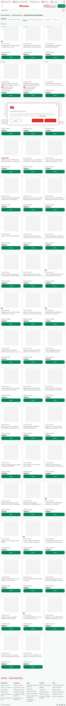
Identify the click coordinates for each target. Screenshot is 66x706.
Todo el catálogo (5, 15)
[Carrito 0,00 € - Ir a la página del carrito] (61, 6)
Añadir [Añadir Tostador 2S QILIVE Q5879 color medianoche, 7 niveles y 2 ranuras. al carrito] (33, 248)
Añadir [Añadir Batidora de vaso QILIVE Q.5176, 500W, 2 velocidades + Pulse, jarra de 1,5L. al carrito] (11, 95)
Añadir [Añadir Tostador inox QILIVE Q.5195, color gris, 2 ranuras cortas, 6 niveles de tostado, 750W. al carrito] (55, 248)
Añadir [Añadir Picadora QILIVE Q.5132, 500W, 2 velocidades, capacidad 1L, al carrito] (55, 324)
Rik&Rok (41, 687)
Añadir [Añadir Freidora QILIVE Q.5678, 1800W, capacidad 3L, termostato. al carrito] (55, 514)
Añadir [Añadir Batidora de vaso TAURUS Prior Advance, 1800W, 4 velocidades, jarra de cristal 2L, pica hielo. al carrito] (55, 400)
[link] (15, 678)
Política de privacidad (32, 693)
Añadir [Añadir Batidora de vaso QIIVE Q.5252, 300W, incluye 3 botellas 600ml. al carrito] (55, 438)
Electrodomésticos (17, 15)
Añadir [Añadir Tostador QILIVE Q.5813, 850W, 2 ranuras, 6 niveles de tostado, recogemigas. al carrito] (33, 552)
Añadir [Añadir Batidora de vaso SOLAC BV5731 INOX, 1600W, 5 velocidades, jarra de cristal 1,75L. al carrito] (33, 57)
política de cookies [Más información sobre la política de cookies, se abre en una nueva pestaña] (42, 115)
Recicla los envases (57, 694)
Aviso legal (29, 689)
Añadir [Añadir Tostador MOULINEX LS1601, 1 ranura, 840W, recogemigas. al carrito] (55, 362)
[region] (33, 114)
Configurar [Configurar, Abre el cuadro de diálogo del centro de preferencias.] (15, 120)
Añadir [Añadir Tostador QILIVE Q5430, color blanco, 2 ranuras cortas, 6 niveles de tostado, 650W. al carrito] (55, 95)
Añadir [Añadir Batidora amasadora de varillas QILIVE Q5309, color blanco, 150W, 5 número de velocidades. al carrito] (33, 286)
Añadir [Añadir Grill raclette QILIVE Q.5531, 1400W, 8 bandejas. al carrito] (33, 590)
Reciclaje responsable (58, 692)
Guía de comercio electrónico (18, 698)
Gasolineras (42, 689)
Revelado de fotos (44, 692)
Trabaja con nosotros (6, 687)
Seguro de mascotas (57, 696)
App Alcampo (4, 692)
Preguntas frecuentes (19, 687)
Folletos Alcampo (18, 685)
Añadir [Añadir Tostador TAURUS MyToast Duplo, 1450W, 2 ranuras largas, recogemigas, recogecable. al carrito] (11, 590)
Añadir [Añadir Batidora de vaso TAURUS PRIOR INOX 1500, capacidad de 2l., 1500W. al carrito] (55, 209)
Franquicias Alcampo (57, 685)
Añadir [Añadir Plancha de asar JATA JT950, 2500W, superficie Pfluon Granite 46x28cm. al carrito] (55, 476)
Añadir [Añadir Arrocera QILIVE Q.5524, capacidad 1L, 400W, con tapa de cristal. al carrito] (11, 400)
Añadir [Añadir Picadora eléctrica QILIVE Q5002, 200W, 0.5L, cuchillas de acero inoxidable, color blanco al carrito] (33, 362)
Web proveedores (57, 687)
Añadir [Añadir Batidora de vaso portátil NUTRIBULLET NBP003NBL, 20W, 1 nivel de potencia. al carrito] (33, 514)
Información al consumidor (30, 700)
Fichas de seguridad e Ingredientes (32, 696)
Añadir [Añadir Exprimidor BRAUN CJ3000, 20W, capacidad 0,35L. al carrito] (33, 133)
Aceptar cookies (50, 120)
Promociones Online (19, 689)
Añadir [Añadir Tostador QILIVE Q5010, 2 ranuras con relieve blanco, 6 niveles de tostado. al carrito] (55, 552)
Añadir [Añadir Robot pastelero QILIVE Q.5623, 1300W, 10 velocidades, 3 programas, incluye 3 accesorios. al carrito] (33, 400)
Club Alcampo (4, 689)
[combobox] (31, 10)
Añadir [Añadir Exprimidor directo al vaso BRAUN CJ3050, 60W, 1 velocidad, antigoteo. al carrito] (33, 171)
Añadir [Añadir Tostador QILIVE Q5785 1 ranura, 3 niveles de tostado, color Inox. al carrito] (55, 286)
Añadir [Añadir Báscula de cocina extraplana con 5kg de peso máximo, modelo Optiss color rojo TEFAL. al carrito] (33, 324)
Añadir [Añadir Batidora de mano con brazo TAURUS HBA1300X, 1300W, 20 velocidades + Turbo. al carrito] (33, 95)
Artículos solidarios (44, 694)
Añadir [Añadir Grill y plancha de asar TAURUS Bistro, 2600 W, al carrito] (33, 476)
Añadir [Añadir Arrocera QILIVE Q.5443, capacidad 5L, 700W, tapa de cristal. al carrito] (11, 57)
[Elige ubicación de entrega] (50, 6)
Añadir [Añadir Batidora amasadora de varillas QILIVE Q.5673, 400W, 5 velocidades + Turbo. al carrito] (11, 514)
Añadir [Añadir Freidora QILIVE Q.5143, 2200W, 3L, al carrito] (11, 248)
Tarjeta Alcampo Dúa (45, 685)
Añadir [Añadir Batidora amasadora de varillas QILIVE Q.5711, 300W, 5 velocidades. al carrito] (55, 590)
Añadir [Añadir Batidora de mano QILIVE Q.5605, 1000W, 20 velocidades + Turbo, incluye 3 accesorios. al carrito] (55, 628)
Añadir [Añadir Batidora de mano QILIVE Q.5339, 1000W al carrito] (11, 552)
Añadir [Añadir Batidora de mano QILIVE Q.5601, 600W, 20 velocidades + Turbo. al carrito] (55, 171)
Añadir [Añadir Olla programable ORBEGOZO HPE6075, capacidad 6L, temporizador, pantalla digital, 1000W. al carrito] (55, 57)
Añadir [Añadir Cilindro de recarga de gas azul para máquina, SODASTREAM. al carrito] (11, 476)
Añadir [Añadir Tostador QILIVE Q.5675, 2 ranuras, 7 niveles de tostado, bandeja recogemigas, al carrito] (11, 133)
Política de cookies (31, 691)
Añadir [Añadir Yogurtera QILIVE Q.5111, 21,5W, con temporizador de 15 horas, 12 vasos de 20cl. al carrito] (55, 133)
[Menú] (2, 6)
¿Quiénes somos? (5, 685)
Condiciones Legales (19, 692)
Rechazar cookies (37, 120)
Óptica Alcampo (56, 689)
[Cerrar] (56, 105)
